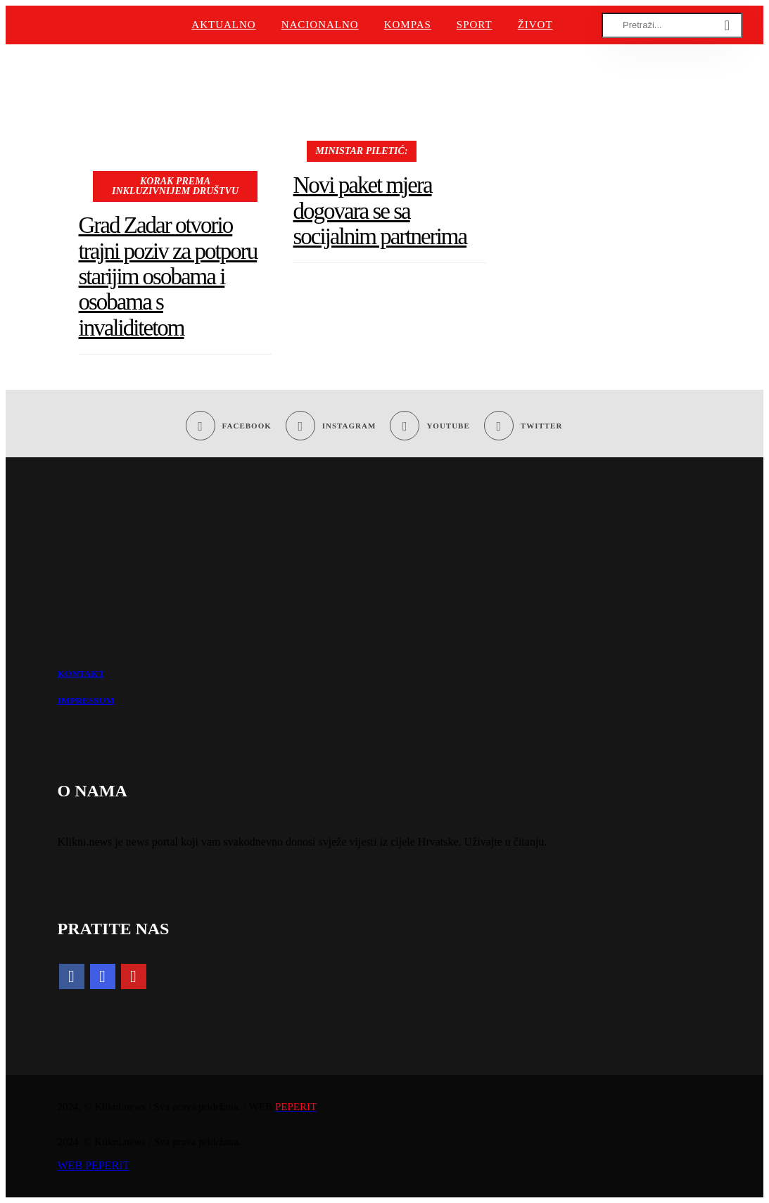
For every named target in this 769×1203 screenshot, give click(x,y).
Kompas (407, 24)
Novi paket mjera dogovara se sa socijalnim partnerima (379, 210)
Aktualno (223, 24)
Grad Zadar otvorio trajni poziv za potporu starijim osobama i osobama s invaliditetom (168, 276)
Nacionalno (320, 24)
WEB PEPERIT (94, 1165)
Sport (474, 24)
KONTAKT (81, 673)
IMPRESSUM (86, 700)
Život (535, 24)
